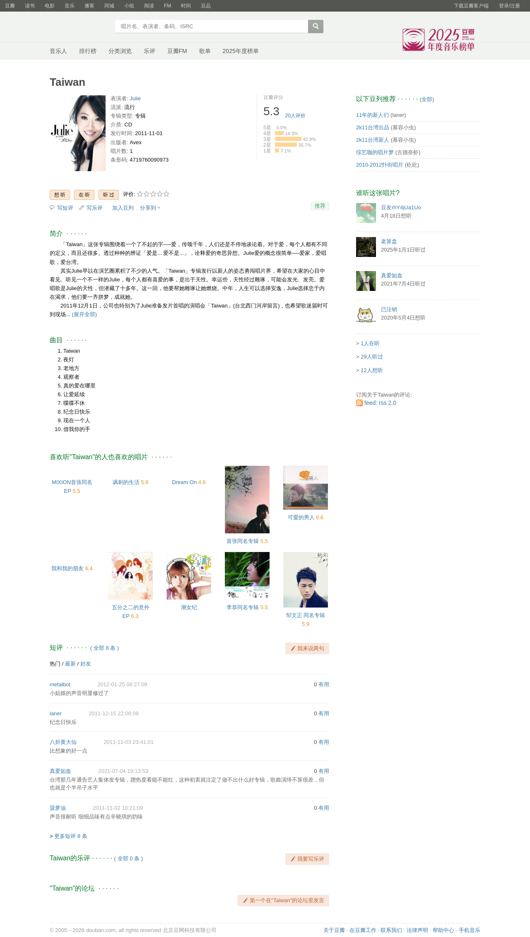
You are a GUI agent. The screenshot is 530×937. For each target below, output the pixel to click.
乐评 (149, 51)
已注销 (389, 309)
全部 (427, 99)
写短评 (65, 208)
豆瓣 (10, 6)
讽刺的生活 (126, 482)
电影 (50, 6)
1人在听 (370, 343)
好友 (85, 664)
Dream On (184, 482)
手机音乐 (469, 930)
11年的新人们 (372, 115)
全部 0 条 (129, 858)
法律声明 (417, 930)
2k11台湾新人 (372, 140)
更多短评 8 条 (70, 836)
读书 (30, 6)
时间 (186, 6)
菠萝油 (58, 808)
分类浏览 (120, 51)
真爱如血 (60, 771)
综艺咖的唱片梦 (375, 152)
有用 (323, 684)
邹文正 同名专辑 (305, 615)
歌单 (205, 51)
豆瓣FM (177, 51)
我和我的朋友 (67, 568)
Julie (135, 98)
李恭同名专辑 (242, 607)
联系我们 (391, 930)
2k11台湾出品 (372, 127)
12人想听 (372, 370)
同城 (109, 6)
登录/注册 (509, 6)
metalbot (60, 684)
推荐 (320, 206)
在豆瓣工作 (362, 930)
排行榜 (87, 51)
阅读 (149, 6)
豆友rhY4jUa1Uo (401, 207)
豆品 (206, 6)
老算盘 (389, 241)
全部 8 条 (105, 648)
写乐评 (95, 208)
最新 (70, 664)
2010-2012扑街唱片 (379, 165)
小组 (129, 6)
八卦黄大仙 (63, 742)
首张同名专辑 (242, 541)
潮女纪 (189, 607)
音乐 (70, 6)
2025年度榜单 (241, 51)
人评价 (295, 116)
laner (56, 713)
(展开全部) (84, 314)
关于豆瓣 (334, 930)
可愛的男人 (301, 517)
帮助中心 (443, 930)
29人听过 (372, 356)
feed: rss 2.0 (380, 402)
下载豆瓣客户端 (471, 6)
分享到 (148, 208)
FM (167, 6)
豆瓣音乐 (80, 27)
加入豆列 (123, 208)
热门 (55, 664)
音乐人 (58, 51)
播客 (89, 6)
